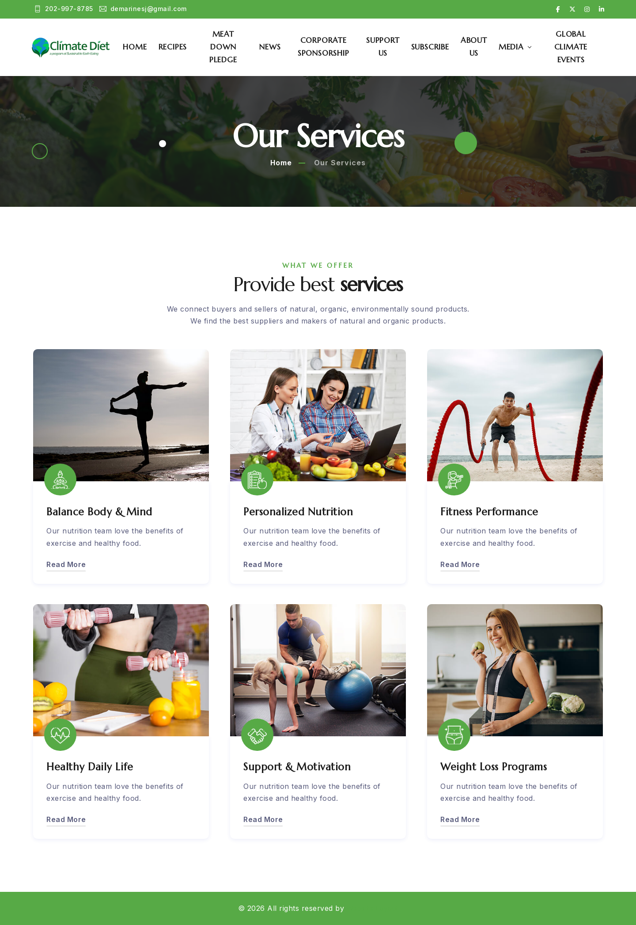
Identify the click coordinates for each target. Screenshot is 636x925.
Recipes (180, 47)
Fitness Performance (491, 511)
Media (513, 47)
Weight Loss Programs (496, 766)
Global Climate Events (572, 47)
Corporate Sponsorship (327, 47)
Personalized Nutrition (300, 511)
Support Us (385, 47)
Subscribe (432, 47)
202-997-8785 (63, 9)
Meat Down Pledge (229, 47)
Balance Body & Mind (100, 511)
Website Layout (372, 908)
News (275, 47)
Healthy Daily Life (90, 766)
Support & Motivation (298, 766)
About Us (476, 47)
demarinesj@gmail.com (143, 9)
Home (142, 47)
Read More (66, 564)
